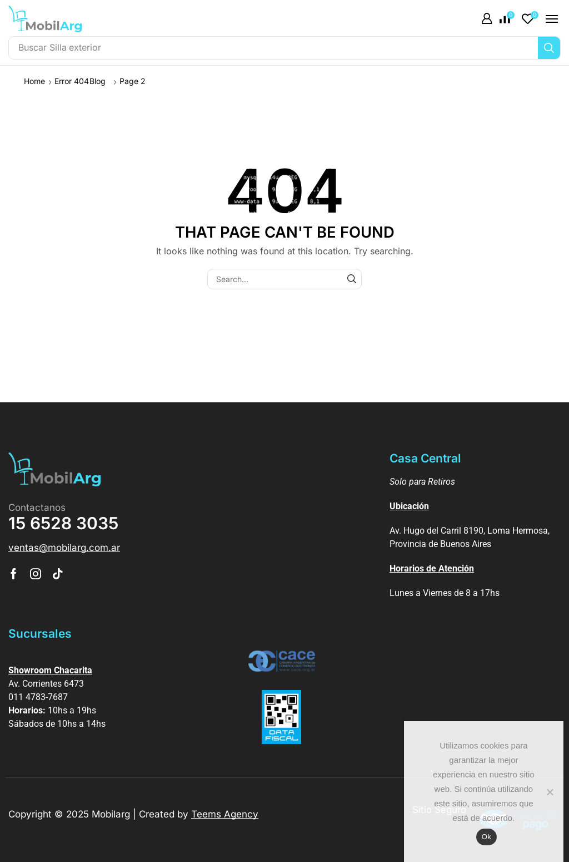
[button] (486, 18)
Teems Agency (224, 814)
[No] (549, 791)
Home (34, 81)
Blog (97, 81)
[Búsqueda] (549, 48)
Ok (486, 837)
